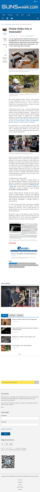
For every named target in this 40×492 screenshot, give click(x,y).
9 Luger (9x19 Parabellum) (23, 263)
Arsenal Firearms (13, 263)
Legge (28, 15)
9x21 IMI (10, 265)
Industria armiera (17, 265)
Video (17, 15)
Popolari (12, 315)
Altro (22, 15)
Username (4, 415)
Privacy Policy (20, 487)
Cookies (20, 489)
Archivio (20, 315)
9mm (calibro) (32, 263)
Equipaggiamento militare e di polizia (30, 265)
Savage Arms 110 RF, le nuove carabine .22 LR (23, 336)
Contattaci (20, 482)
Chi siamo (20, 479)
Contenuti (10, 15)
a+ (6, 55)
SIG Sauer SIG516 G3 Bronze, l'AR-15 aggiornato (24, 319)
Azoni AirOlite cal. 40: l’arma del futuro (22, 345)
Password (4, 422)
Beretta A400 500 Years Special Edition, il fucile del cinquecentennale (25, 328)
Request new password (6, 429)
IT (36, 1)
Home (3, 15)
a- (4, 55)
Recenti (5, 315)
